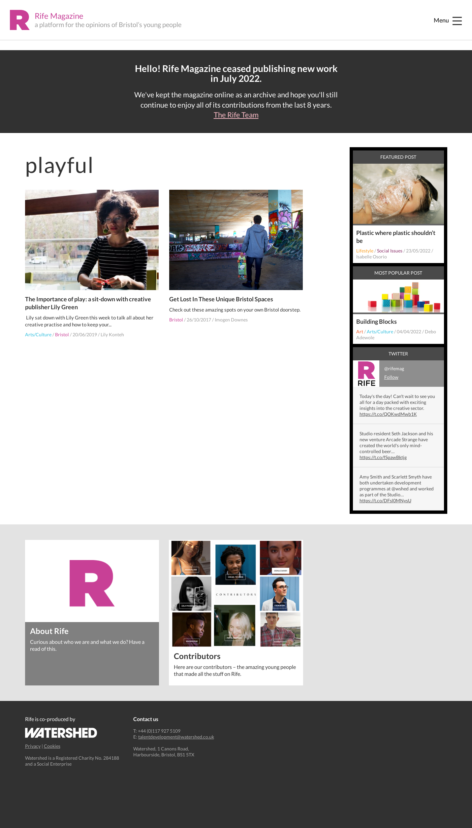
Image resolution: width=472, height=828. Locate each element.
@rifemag (378, 373)
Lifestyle (364, 250)
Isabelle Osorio (371, 256)
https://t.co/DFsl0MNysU (385, 500)
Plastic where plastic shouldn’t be (395, 236)
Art (359, 331)
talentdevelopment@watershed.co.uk (176, 737)
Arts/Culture (38, 334)
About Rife (49, 630)
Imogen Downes (231, 319)
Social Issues (389, 250)
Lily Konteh (112, 334)
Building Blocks (376, 321)
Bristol (62, 334)
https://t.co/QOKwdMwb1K (388, 414)
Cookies (52, 746)
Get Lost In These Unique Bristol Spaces (221, 299)
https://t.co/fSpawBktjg (383, 457)
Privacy (33, 746)
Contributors (197, 655)
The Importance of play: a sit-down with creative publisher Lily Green (88, 303)
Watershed (61, 733)
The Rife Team (236, 115)
